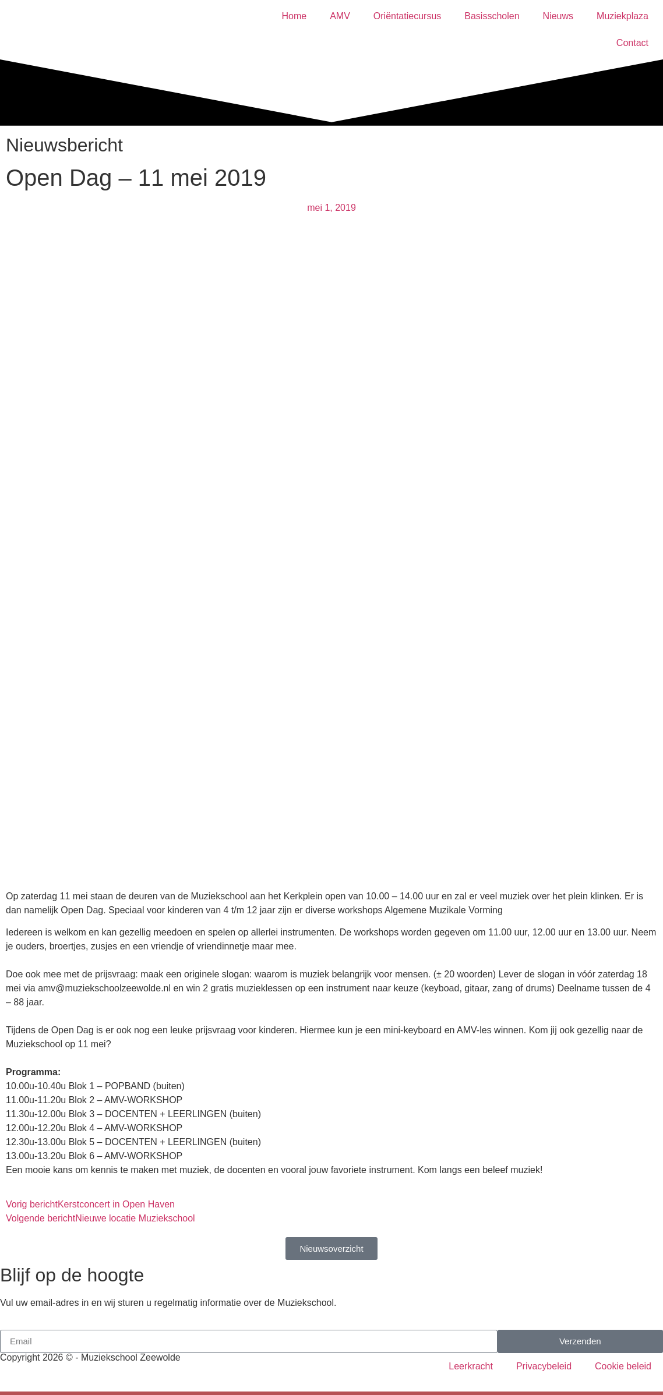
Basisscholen (491, 16)
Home (293, 16)
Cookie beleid (623, 1366)
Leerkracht (471, 1366)
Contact (632, 43)
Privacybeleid (544, 1366)
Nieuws (558, 16)
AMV (340, 16)
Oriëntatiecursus (407, 16)
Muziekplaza (622, 16)
